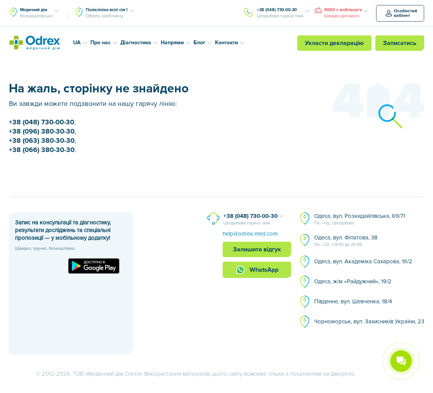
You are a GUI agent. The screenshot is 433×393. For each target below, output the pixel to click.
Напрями (172, 42)
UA (77, 42)
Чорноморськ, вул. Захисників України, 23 (369, 321)
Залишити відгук (257, 249)
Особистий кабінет (401, 13)
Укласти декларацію (334, 43)
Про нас (100, 42)
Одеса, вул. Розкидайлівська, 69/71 (359, 219)
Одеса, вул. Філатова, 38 (346, 241)
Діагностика (135, 42)
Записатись (399, 43)
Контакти (226, 42)
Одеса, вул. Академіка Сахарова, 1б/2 (363, 261)
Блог (199, 42)
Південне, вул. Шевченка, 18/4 (353, 301)
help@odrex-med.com (250, 233)
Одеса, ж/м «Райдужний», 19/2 (352, 281)
